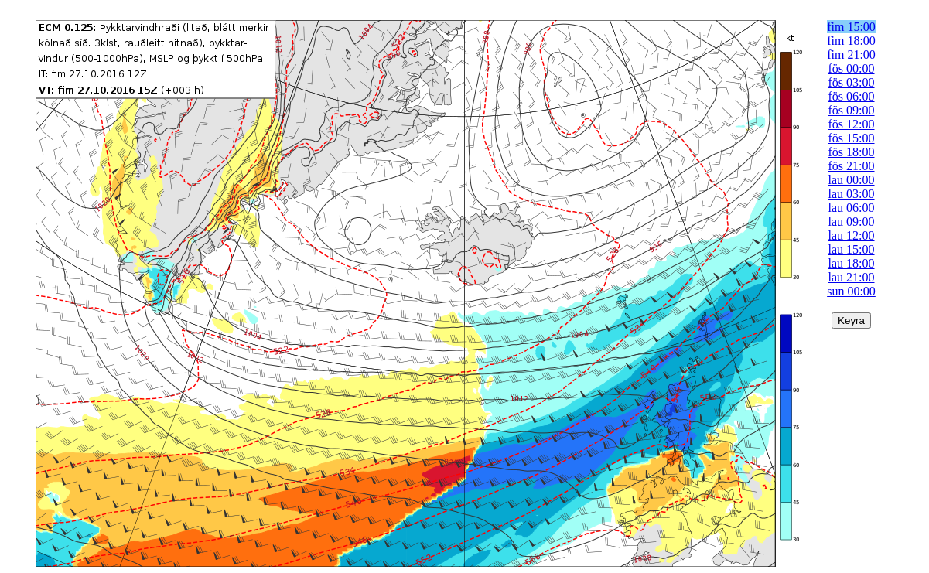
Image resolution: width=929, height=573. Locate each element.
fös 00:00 (851, 68)
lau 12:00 (851, 235)
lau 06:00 (851, 207)
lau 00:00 (851, 179)
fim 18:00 (851, 40)
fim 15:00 (851, 26)
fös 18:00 (851, 152)
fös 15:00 (851, 138)
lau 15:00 (851, 249)
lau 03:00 (851, 193)
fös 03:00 (851, 82)
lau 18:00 (851, 263)
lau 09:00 (851, 221)
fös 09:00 (851, 110)
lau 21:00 (851, 277)
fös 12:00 (851, 124)
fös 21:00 (851, 165)
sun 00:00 (851, 291)
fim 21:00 (851, 54)
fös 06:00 (851, 96)
